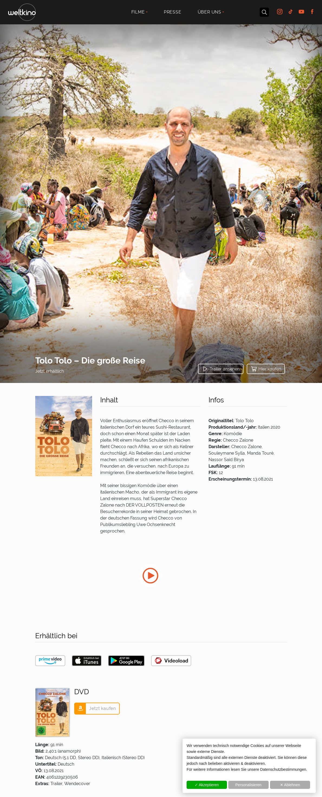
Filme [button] (138, 12)
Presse (172, 12)
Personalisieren (248, 785)
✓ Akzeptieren (207, 785)
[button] (220, 369)
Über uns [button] (209, 12)
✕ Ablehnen (290, 785)
